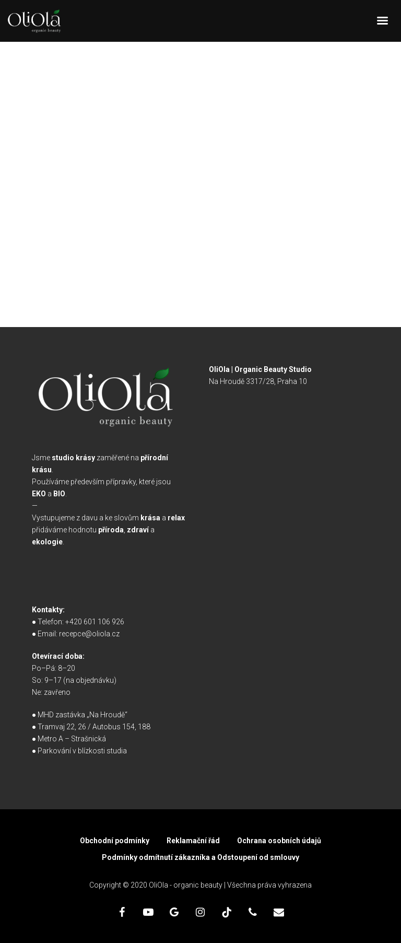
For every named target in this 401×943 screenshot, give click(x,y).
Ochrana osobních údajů (279, 840)
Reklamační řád (193, 840)
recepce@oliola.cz (89, 634)
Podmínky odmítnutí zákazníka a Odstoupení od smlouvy (200, 857)
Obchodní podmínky (114, 840)
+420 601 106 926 (94, 622)
